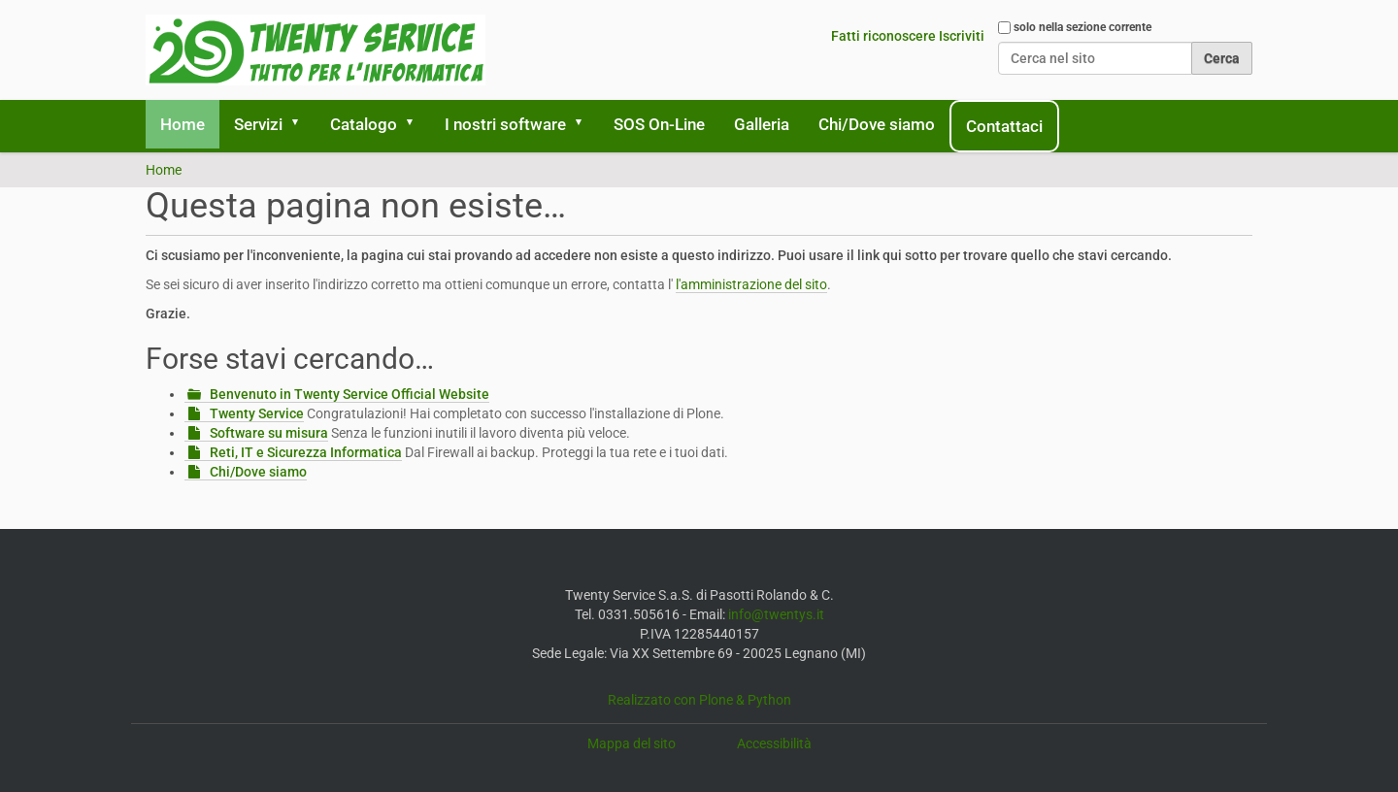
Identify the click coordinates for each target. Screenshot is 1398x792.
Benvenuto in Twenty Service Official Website (349, 394)
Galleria (761, 124)
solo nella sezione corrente (1082, 27)
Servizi (258, 124)
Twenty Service (257, 413)
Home (182, 124)
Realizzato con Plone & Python (699, 700)
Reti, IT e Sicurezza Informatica (306, 452)
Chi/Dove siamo (876, 124)
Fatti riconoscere (883, 36)
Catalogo (363, 124)
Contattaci (1004, 126)
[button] (302, 124)
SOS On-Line (659, 124)
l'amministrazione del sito (751, 284)
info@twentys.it (776, 614)
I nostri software (505, 124)
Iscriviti (961, 36)
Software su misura (269, 433)
